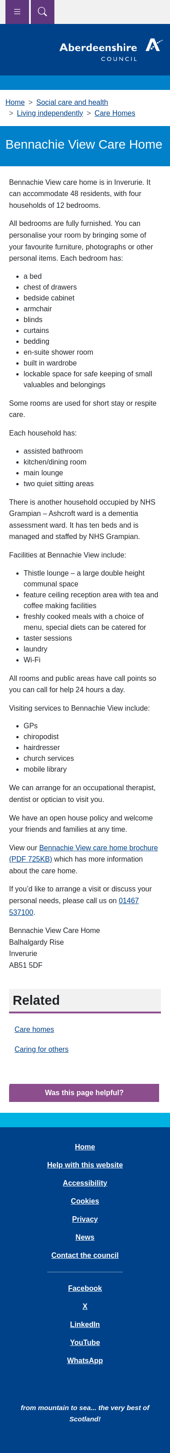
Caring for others (41, 1049)
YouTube (85, 1342)
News (85, 1237)
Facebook (85, 1288)
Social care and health (72, 102)
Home (15, 102)
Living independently (50, 113)
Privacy (85, 1219)
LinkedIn (85, 1324)
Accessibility (85, 1183)
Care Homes (115, 113)
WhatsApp (85, 1360)
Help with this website (85, 1165)
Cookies (85, 1201)
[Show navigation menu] (17, 12)
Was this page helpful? (84, 1093)
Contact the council (84, 1255)
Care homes (34, 1029)
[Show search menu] (42, 12)
